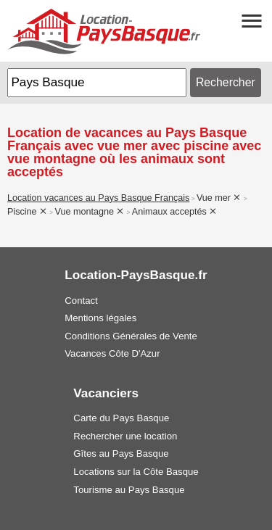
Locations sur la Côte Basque (135, 471)
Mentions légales (100, 317)
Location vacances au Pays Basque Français (98, 198)
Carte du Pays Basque (121, 418)
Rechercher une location (125, 436)
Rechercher (225, 82)
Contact (81, 300)
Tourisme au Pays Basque (128, 489)
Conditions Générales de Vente (131, 336)
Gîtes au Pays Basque (120, 453)
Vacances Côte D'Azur (112, 353)
